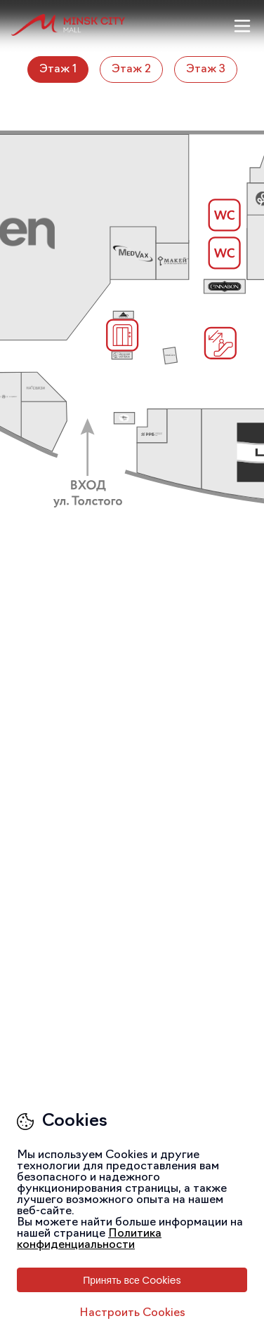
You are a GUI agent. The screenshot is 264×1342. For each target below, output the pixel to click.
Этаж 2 (131, 69)
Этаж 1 (58, 69)
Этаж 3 (205, 69)
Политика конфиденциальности (89, 1239)
